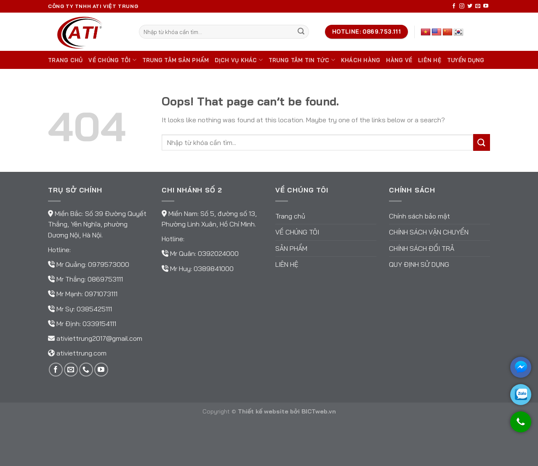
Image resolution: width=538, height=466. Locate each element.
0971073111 (101, 294)
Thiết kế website (263, 411)
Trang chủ (65, 60)
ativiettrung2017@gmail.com (99, 338)
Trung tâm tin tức (302, 60)
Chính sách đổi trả (421, 248)
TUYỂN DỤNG (466, 60)
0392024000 (218, 253)
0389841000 (214, 268)
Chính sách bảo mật (419, 216)
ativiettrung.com (81, 353)
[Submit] (301, 32)
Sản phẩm (291, 248)
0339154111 (99, 323)
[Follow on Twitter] (469, 6)
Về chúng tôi (112, 60)
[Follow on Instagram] (461, 6)
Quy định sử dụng (419, 264)
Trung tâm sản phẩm (175, 60)
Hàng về (399, 60)
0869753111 (105, 279)
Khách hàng (361, 60)
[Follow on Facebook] (453, 6)
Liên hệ (429, 60)
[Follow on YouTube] (485, 6)
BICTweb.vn (318, 411)
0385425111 (94, 309)
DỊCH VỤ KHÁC (239, 60)
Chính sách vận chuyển (429, 232)
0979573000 (108, 264)
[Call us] (86, 369)
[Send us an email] (477, 6)
